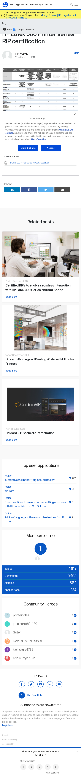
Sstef (17, 632)
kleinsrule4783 (23, 650)
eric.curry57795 (24, 658)
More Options (28, 148)
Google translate (23, 29)
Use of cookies (38, 139)
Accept (51, 148)
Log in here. (7, 725)
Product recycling (9, 739)
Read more (11, 297)
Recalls (5, 735)
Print (7, 29)
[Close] (74, 114)
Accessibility (8, 744)
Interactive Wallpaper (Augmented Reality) (30, 480)
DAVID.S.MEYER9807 (27, 641)
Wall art (9, 491)
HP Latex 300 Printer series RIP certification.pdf (29, 163)
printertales (21, 615)
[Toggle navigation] (76, 4)
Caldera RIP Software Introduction (29, 433)
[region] (40, 133)
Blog (4, 23)
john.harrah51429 (25, 624)
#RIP (76, 53)
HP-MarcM (22, 54)
